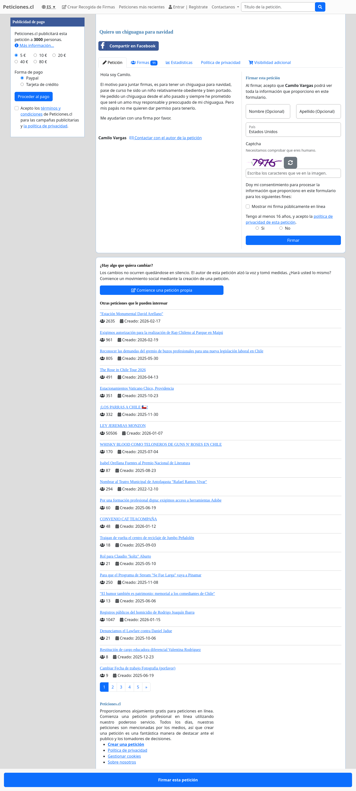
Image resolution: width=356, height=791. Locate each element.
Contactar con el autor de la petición (166, 138)
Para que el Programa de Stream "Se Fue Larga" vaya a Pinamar (150, 575)
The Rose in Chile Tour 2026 (123, 370)
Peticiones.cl (18, 6)
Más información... (34, 45)
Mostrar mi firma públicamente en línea (288, 206)
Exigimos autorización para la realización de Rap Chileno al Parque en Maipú (161, 332)
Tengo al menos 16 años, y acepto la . (289, 219)
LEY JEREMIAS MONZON (123, 426)
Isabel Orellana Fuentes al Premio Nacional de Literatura (145, 463)
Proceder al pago (33, 96)
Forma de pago (29, 72)
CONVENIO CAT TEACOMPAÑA (128, 519)
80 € (43, 61)
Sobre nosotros (122, 762)
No (287, 228)
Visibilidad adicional (270, 62)
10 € (43, 55)
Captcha (253, 143)
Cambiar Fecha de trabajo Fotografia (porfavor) (137, 668)
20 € (62, 55)
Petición (112, 62)
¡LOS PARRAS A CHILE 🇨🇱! (124, 407)
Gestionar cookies (124, 756)
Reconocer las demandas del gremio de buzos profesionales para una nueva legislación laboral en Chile (181, 351)
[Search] (278, 7)
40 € (24, 61)
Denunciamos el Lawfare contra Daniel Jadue (136, 631)
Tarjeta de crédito (42, 84)
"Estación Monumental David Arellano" (131, 314)
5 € (23, 55)
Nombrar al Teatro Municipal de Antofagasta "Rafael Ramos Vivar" (153, 482)
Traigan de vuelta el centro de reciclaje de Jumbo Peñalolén (147, 538)
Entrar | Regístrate (188, 7)
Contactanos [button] (224, 7)
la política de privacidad (45, 126)
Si (263, 228)
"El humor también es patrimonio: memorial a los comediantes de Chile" (157, 593)
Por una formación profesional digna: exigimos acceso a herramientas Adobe (161, 500)
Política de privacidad (221, 62)
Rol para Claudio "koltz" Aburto (125, 556)
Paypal (32, 78)
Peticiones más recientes (142, 7)
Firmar (293, 240)
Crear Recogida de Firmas (88, 7)
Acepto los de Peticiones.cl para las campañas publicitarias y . (50, 117)
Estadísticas (179, 62)
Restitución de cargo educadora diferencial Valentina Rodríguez (150, 650)
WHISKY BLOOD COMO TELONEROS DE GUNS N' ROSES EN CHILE (161, 444)
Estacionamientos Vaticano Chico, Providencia (137, 388)
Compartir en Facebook (127, 45)
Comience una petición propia (161, 290)
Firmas (144, 62)
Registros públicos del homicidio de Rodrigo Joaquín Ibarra (147, 612)
